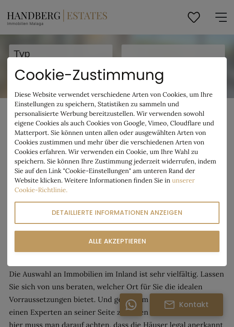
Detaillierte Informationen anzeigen (117, 212)
